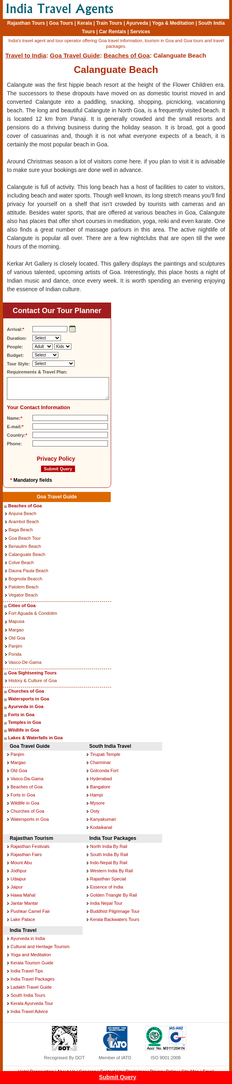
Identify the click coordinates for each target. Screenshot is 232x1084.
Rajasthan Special (108, 878)
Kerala (84, 23)
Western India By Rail (111, 870)
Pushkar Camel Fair (30, 911)
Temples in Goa (24, 722)
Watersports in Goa (28, 698)
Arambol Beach (24, 521)
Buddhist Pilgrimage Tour (115, 911)
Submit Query (117, 1077)
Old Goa (17, 637)
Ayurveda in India (28, 938)
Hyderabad (101, 778)
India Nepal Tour (106, 903)
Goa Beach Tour (25, 538)
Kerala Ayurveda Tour (32, 1003)
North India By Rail (108, 846)
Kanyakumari (103, 819)
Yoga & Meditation (173, 23)
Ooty (94, 811)
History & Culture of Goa (33, 680)
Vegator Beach (23, 594)
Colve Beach (21, 562)
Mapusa (16, 621)
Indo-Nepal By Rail (108, 862)
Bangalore (100, 786)
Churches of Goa (26, 691)
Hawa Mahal (23, 895)
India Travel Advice (29, 1011)
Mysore (97, 803)
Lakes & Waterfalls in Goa (35, 737)
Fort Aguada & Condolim (33, 613)
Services (140, 31)
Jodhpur (19, 870)
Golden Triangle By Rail (113, 895)
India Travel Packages (32, 979)
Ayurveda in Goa (25, 706)
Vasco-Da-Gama (27, 778)
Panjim (15, 646)
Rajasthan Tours (26, 23)
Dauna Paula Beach (28, 570)
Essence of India (106, 886)
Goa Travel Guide (75, 55)
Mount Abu (21, 862)
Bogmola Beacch (25, 578)
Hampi (96, 794)
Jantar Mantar (24, 903)
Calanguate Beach (27, 554)
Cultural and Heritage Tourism (40, 946)
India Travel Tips (27, 970)
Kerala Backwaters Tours (114, 919)
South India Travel (110, 746)
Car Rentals (112, 31)
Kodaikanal (101, 827)
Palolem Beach (24, 586)
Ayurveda (137, 23)
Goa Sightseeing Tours (32, 672)
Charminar (100, 762)
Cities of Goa (22, 605)
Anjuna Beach (23, 513)
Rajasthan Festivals (30, 846)
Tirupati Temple (105, 754)
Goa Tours (61, 23)
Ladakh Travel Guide (31, 987)
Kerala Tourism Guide (32, 962)
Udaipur (18, 878)
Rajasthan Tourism (31, 838)
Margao (16, 629)
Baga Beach (21, 529)
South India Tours (28, 995)
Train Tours (109, 23)
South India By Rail (109, 854)
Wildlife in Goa (23, 730)
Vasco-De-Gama (25, 662)
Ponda (15, 654)
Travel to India (25, 55)
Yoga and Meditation (31, 954)
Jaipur (17, 886)
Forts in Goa (21, 714)
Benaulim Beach (25, 546)
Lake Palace (23, 919)
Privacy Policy (56, 458)
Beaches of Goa (127, 55)
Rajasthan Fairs (26, 854)
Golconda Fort (104, 770)
